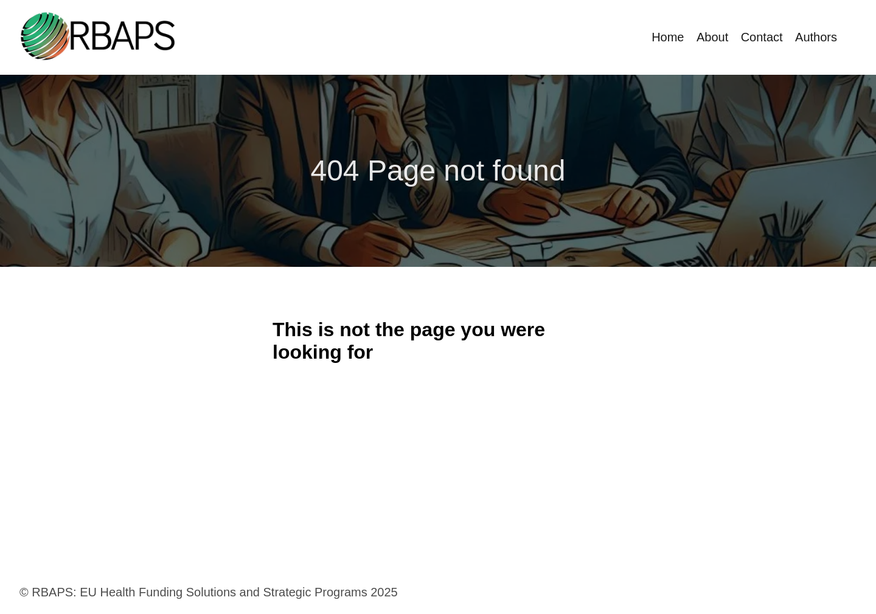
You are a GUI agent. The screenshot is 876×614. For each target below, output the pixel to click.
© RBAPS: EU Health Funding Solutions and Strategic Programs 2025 (208, 592)
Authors (816, 37)
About (712, 37)
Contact (762, 37)
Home (668, 37)
